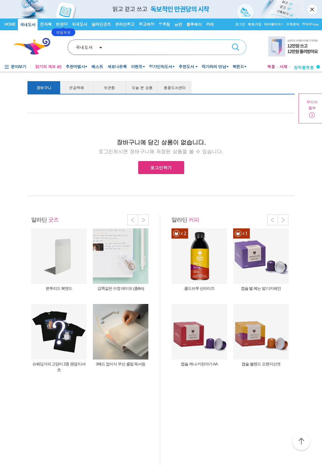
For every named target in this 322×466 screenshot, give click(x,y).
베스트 (97, 66)
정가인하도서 (160, 66)
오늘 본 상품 (142, 87)
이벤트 (136, 66)
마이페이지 (272, 24)
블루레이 (194, 24)
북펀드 (238, 66)
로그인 (240, 24)
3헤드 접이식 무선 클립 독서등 (121, 364)
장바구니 (310, 24)
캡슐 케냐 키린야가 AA (199, 364)
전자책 (46, 24)
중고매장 (146, 24)
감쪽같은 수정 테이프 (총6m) (120, 288)
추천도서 (187, 66)
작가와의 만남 (214, 66)
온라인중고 (124, 24)
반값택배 (76, 87)
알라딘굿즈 (101, 24)
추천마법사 (75, 66)
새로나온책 (117, 66)
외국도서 (79, 24)
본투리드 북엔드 (59, 288)
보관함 (109, 87)
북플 (271, 66)
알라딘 (45, 220)
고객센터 (292, 24)
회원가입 (255, 24)
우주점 (164, 24)
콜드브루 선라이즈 (199, 288)
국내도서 (27, 24)
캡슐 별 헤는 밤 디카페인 (261, 288)
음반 (178, 24)
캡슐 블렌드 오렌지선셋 (261, 364)
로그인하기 (161, 167)
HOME (9, 24)
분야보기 (18, 66)
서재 (283, 66)
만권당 (62, 24)
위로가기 (301, 442)
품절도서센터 (175, 87)
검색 (235, 47)
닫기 (312, 9)
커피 (210, 24)
